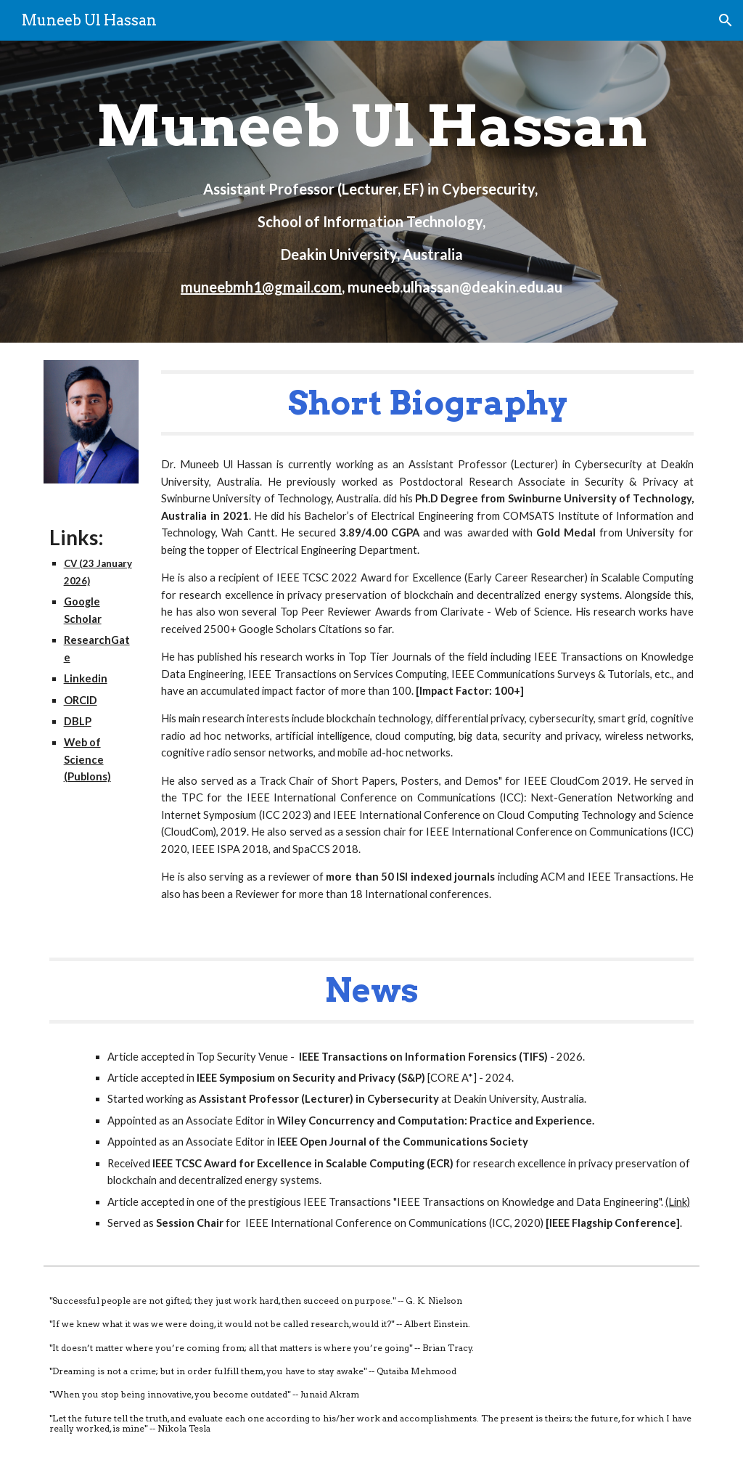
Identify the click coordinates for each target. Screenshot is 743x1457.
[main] (372, 191)
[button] (725, 20)
